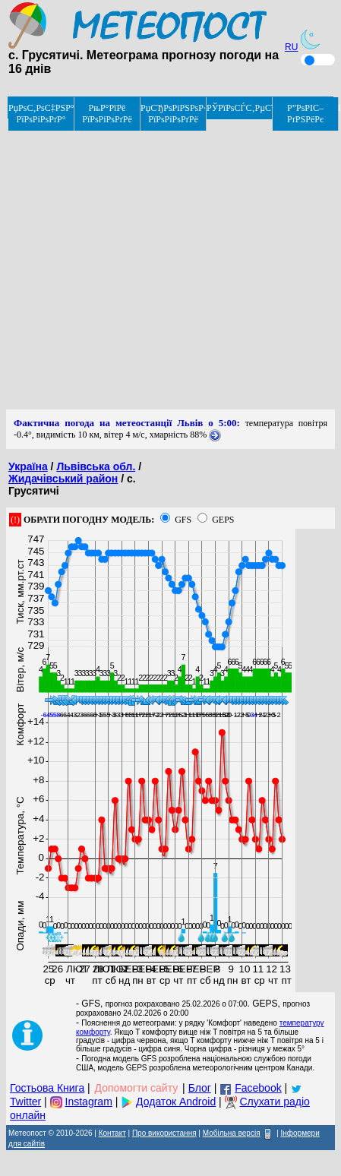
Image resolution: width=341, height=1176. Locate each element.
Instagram (88, 1101)
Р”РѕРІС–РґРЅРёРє (305, 114)
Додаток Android (176, 1101)
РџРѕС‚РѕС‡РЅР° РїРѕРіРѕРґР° (41, 114)
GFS (183, 519)
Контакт (112, 1133)
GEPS (223, 519)
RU (291, 47)
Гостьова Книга (47, 1088)
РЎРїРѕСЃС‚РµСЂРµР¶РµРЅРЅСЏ (240, 108)
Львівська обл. (95, 466)
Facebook (258, 1088)
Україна (28, 466)
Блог (199, 1088)
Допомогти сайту (136, 1088)
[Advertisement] (144, 264)
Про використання (164, 1133)
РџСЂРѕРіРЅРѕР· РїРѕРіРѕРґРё (173, 114)
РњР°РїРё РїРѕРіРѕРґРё (107, 114)
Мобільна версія (231, 1133)
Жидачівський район (63, 479)
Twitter (25, 1101)
